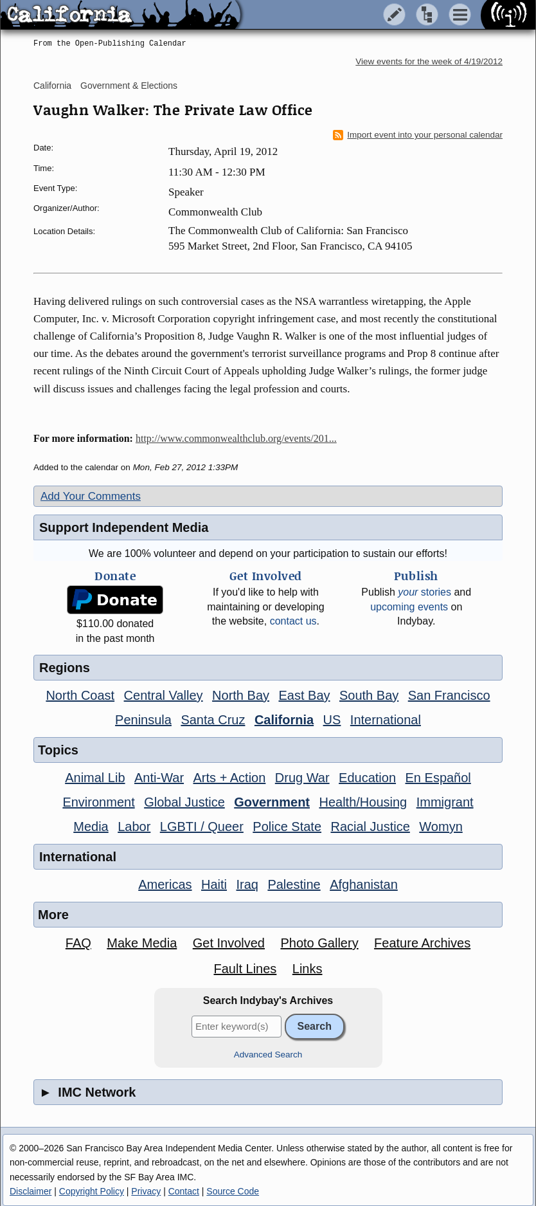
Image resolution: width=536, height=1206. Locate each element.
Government (272, 802)
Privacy (146, 1191)
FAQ (78, 943)
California (52, 85)
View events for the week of (429, 61)
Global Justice (184, 802)
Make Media (142, 943)
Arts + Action (229, 778)
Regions (64, 668)
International (385, 720)
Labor (134, 826)
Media (90, 826)
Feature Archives (422, 943)
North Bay (240, 695)
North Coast (80, 695)
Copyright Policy (91, 1191)
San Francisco (449, 695)
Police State (287, 826)
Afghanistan (364, 884)
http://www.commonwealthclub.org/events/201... (236, 438)
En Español (438, 778)
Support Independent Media (123, 527)
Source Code (232, 1191)
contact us (293, 621)
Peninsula (143, 720)
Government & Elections (128, 85)
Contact (183, 1191)
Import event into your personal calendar (418, 135)
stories (424, 592)
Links (307, 969)
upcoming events (409, 606)
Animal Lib (95, 778)
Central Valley (163, 695)
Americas (165, 884)
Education (367, 778)
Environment (98, 802)
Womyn (440, 826)
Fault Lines (245, 969)
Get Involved (229, 943)
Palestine (293, 884)
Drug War (302, 778)
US (332, 720)
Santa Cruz (213, 720)
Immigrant (445, 802)
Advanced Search (268, 1054)
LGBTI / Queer (202, 826)
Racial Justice (369, 826)
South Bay (368, 695)
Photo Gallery (319, 943)
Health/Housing (363, 802)
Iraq (247, 884)
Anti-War (159, 778)
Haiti (214, 884)
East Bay (304, 695)
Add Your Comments (90, 496)
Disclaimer (30, 1191)
